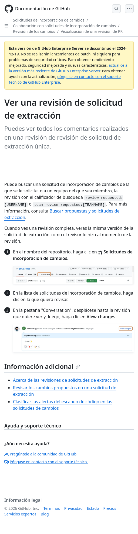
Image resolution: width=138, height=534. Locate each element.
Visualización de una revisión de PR (92, 31)
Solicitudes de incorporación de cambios (48, 20)
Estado (93, 508)
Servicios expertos (20, 514)
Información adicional (42, 366)
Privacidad (73, 508)
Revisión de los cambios (34, 31)
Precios (109, 508)
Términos (51, 508)
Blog (45, 514)
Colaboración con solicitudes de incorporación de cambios (64, 25)
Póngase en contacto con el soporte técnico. (46, 461)
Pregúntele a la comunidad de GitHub (40, 454)
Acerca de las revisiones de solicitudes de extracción (65, 380)
